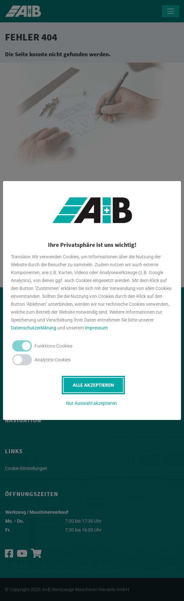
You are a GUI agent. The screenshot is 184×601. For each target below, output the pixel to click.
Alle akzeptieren (93, 385)
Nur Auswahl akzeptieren (91, 403)
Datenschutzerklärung (33, 327)
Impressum (96, 327)
